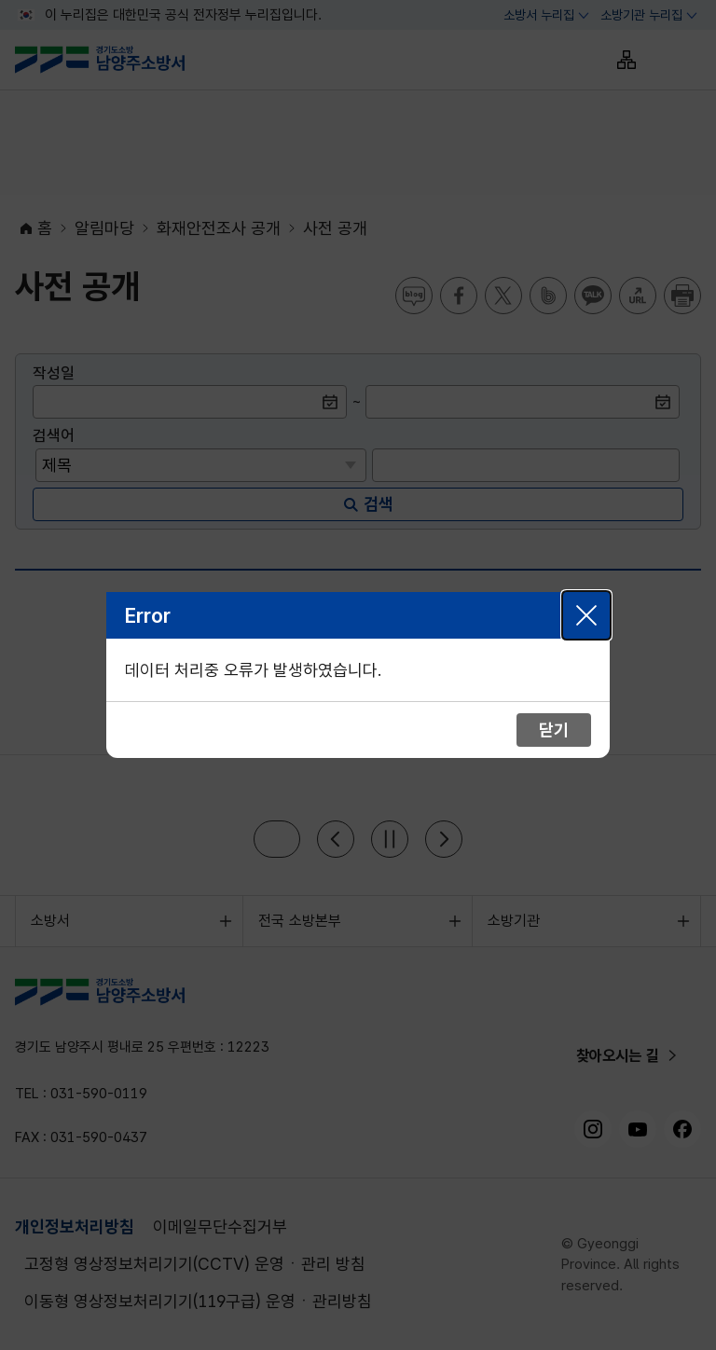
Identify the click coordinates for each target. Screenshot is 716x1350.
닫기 (586, 615)
